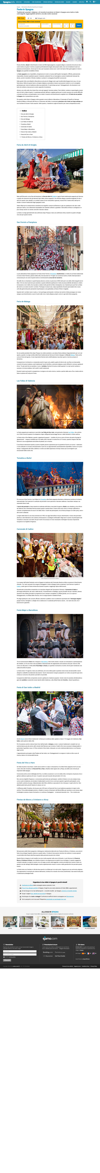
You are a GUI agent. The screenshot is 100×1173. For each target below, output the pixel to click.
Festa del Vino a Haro (27, 134)
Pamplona (53, 274)
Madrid (23, 739)
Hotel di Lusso (74, 922)
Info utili (81, 2)
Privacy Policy (94, 971)
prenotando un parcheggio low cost (56, 899)
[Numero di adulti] (66, 26)
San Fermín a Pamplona (27, 116)
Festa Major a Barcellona (28, 129)
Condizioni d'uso (85, 971)
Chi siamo (81, 944)
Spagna (9, 2)
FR (77, 955)
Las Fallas (71, 432)
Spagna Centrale (48, 2)
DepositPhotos (86, 964)
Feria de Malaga (25, 119)
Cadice (19, 586)
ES (84, 953)
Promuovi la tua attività (67, 971)
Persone (66, 24)
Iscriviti (8, 960)
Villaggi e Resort (90, 922)
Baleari (68, 2)
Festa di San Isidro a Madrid (28, 132)
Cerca (79, 25)
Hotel (10, 922)
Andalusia (18, 2)
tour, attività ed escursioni (38, 893)
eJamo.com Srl (16, 971)
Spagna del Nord (59, 2)
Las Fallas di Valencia (27, 121)
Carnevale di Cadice (26, 126)
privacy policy (12, 957)
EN (77, 958)
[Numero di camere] (72, 26)
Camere (72, 24)
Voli (31, 18)
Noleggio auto (41, 18)
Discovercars (70, 896)
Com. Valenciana (36, 2)
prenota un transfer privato (69, 891)
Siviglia (54, 196)
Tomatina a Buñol (26, 124)
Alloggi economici (26, 922)
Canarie (75, 2)
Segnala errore (77, 971)
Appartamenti (42, 922)
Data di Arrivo (45, 24)
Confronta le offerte (27, 885)
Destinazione (22, 24)
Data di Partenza (57, 24)
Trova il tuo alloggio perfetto (30, 888)
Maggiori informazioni (64, 948)
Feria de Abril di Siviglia (27, 114)
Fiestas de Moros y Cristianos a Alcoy (32, 137)
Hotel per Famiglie (58, 922)
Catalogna (27, 2)
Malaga (73, 355)
